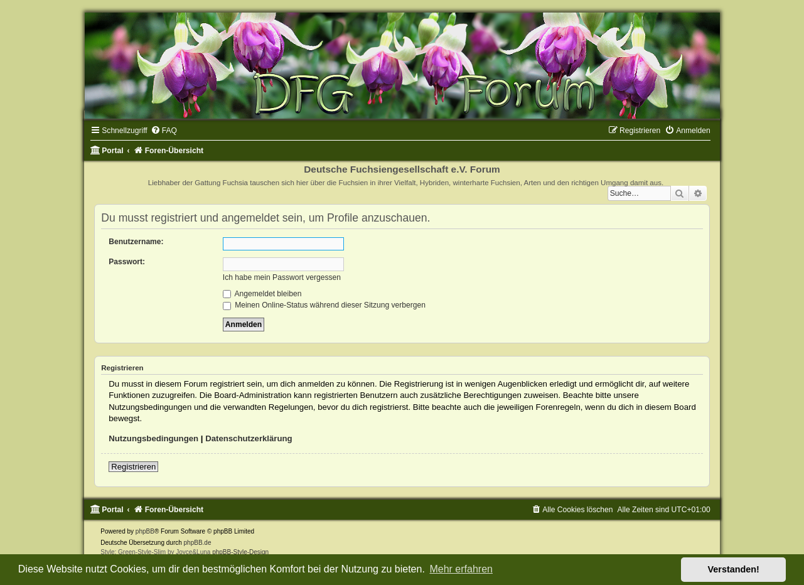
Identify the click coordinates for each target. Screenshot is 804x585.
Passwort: (127, 261)
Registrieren (133, 466)
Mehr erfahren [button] (461, 569)
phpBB (145, 531)
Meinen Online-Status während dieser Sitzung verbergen (324, 305)
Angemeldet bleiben (262, 293)
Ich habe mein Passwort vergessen (282, 277)
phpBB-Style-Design (240, 552)
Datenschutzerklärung (248, 438)
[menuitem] (164, 130)
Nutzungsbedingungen (153, 438)
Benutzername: (136, 241)
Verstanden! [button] (733, 569)
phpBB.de (198, 542)
